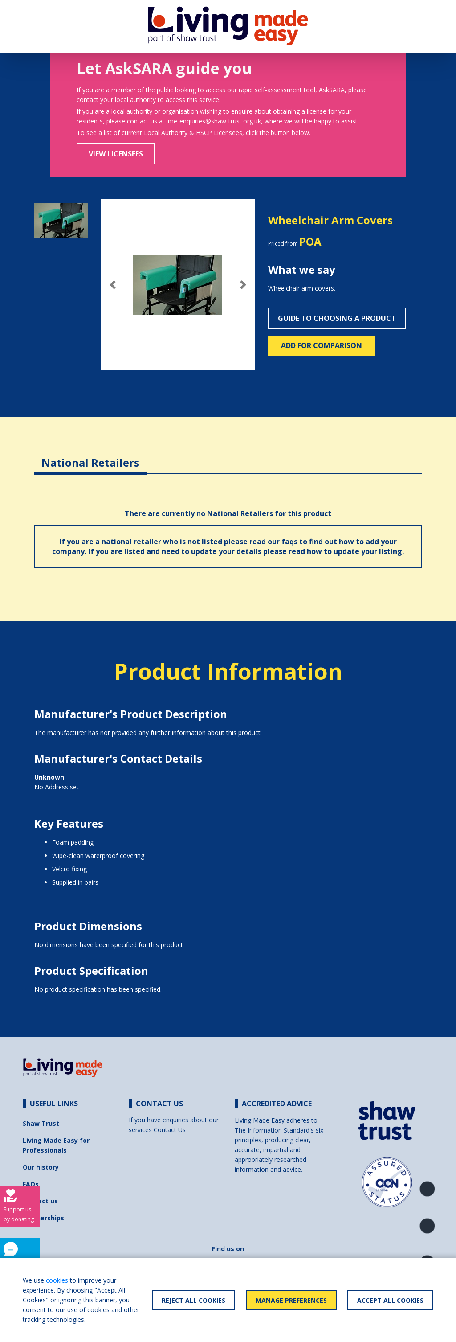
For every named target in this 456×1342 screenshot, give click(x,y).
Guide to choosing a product (337, 318)
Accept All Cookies (390, 1300)
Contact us (40, 1201)
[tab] (90, 455)
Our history (41, 1167)
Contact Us (170, 1129)
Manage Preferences (291, 1300)
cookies (57, 1280)
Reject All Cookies (193, 1300)
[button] (112, 285)
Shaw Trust (41, 1123)
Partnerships (43, 1218)
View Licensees (116, 154)
